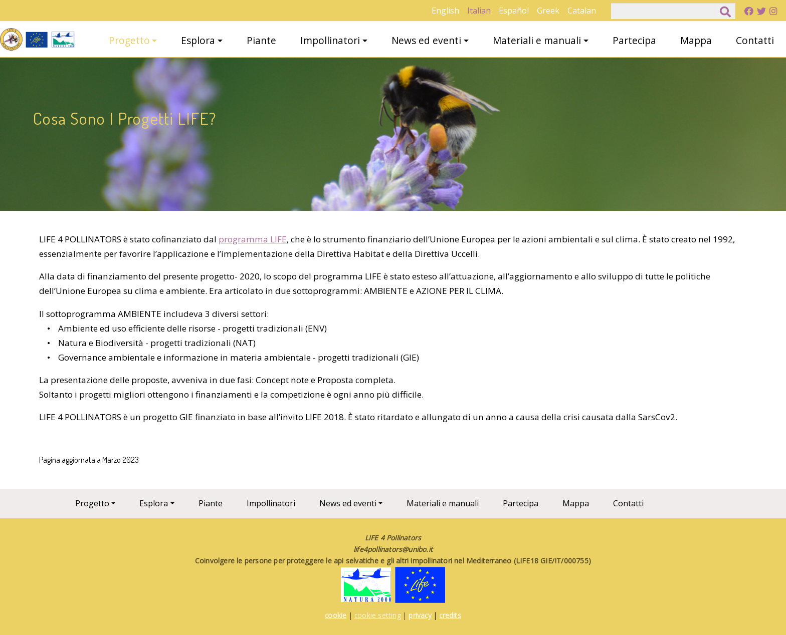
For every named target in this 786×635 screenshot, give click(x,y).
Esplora (198, 40)
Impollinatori (330, 40)
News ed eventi (426, 40)
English (445, 10)
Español (514, 10)
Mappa (696, 40)
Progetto (129, 40)
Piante (261, 40)
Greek (548, 10)
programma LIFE (253, 239)
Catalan (581, 10)
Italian (479, 10)
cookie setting (377, 615)
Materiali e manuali (537, 40)
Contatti (755, 40)
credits (450, 615)
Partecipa (634, 40)
